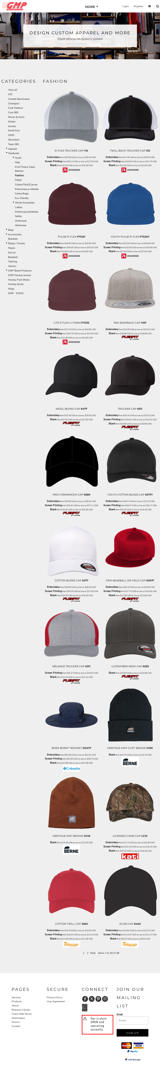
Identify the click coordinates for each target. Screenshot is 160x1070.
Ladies (18, 207)
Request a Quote (21, 1009)
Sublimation (18, 1018)
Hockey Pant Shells (19, 279)
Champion (14, 103)
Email (120, 1014)
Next (92, 953)
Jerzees (12, 126)
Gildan (12, 121)
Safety (18, 216)
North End (14, 130)
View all (12, 89)
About (15, 1005)
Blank (53, 165)
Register (138, 6)
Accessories (15, 234)
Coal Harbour (15, 108)
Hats (17, 162)
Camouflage (21, 193)
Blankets (13, 238)
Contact (16, 1026)
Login (125, 6)
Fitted (18, 180)
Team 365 (13, 144)
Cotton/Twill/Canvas (26, 184)
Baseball (13, 257)
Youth (18, 157)
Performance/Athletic (27, 211)
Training (12, 261)
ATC (10, 94)
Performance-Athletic (27, 189)
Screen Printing (53, 161)
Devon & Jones (16, 117)
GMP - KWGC (16, 293)
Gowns (16, 1022)
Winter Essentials (25, 202)
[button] (149, 6)
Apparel (12, 148)
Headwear (13, 153)
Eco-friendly (22, 198)
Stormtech (14, 139)
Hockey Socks (16, 284)
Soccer (12, 252)
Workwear (20, 225)
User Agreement (56, 1001)
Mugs (11, 288)
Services (16, 997)
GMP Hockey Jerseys (19, 275)
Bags (11, 230)
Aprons (12, 266)
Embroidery (53, 157)
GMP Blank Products (20, 270)
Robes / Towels (16, 243)
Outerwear (21, 220)
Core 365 (13, 112)
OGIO (11, 135)
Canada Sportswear (19, 99)
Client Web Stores (22, 1014)
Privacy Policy (54, 997)
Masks (11, 248)
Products (17, 1001)
